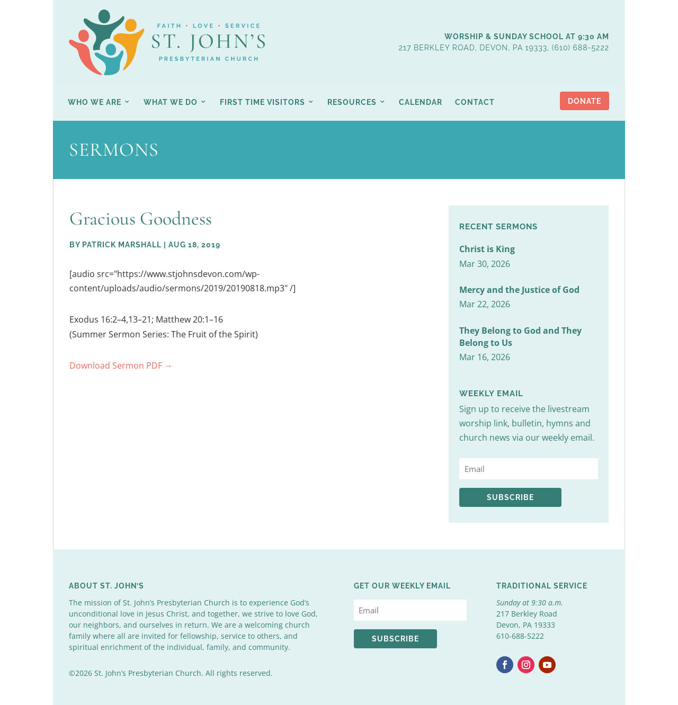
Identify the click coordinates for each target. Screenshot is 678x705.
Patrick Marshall (122, 244)
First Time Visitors (262, 102)
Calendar (420, 102)
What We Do (171, 102)
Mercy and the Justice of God (519, 290)
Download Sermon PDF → (121, 365)
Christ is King (487, 249)
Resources (352, 102)
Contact (475, 102)
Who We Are (94, 102)
